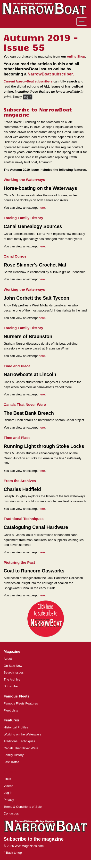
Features (11, 720)
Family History (14, 755)
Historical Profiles (16, 727)
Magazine (12, 651)
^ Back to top (13, 852)
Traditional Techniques (19, 741)
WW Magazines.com (29, 846)
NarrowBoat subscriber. (51, 74)
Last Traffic (11, 762)
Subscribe (11, 686)
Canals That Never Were (21, 748)
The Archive (12, 679)
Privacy (9, 799)
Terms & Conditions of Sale (23, 806)
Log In (8, 792)
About (8, 658)
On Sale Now (13, 665)
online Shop (76, 56)
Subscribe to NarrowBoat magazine (38, 112)
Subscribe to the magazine (34, 839)
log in (27, 97)
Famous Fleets (16, 696)
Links (7, 779)
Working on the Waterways (22, 734)
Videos (8, 786)
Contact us (11, 813)
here (42, 207)
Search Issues (14, 672)
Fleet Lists (11, 710)
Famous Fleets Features (21, 703)
